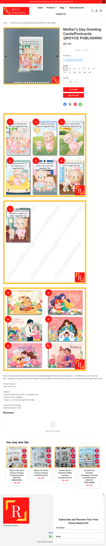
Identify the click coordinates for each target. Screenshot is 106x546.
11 (35, 82)
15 (44, 82)
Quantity (66, 78)
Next (57, 56)
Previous (6, 56)
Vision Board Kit (76, 8)
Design (65, 65)
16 (46, 82)
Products (52, 8)
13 (39, 82)
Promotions (67, 56)
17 (48, 82)
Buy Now (73, 89)
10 (33, 82)
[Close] (103, 494)
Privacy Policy (52, 542)
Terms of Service (42, 542)
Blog (63, 8)
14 (42, 82)
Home (40, 8)
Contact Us (61, 14)
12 (37, 82)
